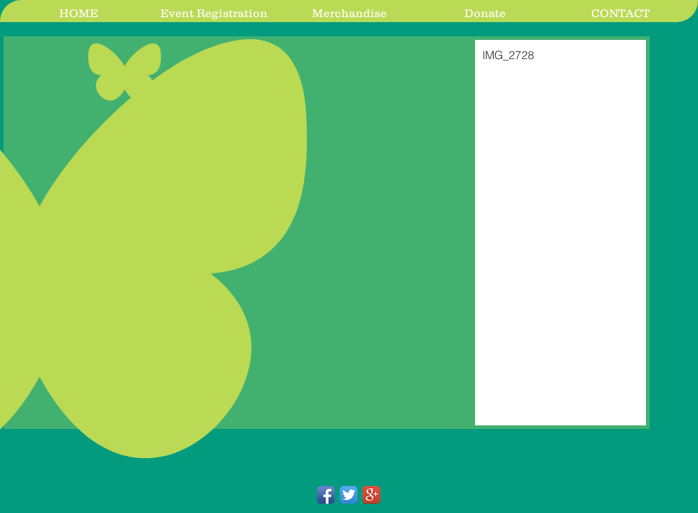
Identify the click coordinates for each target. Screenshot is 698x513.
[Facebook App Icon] (326, 495)
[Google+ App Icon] (371, 495)
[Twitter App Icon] (349, 495)
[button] (327, 232)
